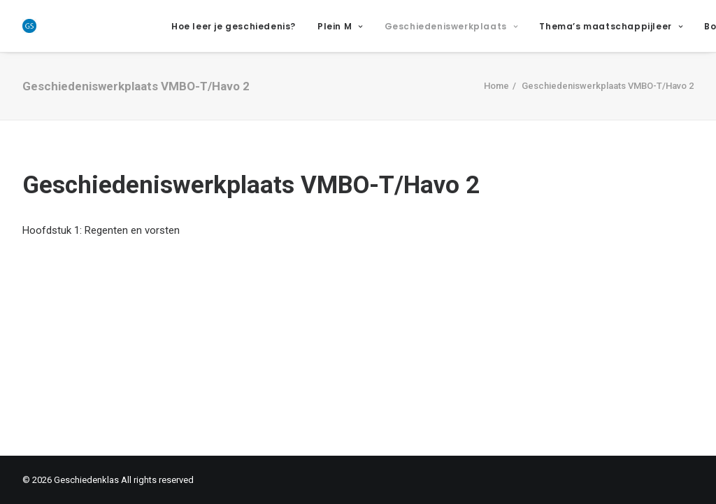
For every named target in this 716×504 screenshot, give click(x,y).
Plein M (340, 26)
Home (496, 85)
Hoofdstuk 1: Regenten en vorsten (101, 230)
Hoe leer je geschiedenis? (233, 26)
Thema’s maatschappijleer (610, 26)
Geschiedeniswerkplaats (451, 26)
